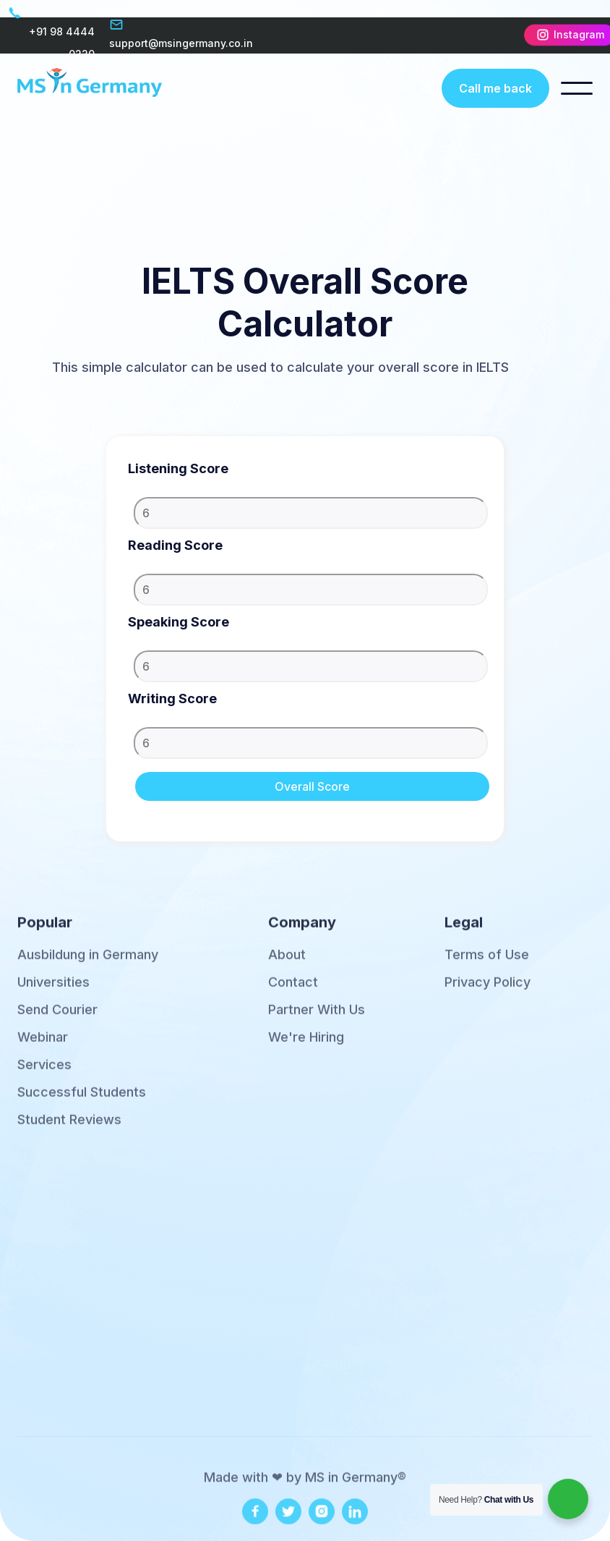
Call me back (495, 88)
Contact (293, 991)
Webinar (42, 1046)
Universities (53, 991)
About (287, 963)
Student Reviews (69, 1128)
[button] (577, 88)
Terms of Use (486, 963)
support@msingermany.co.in (181, 43)
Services (44, 1073)
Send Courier (57, 1018)
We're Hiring (306, 1046)
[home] (89, 88)
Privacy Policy (487, 991)
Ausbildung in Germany (87, 963)
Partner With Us (316, 1018)
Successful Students (81, 1101)
